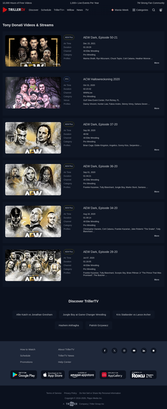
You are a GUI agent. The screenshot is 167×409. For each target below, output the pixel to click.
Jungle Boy (120, 187)
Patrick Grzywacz (98, 325)
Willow (70, 9)
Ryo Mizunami (102, 58)
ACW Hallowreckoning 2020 (101, 79)
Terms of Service (53, 393)
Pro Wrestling (89, 55)
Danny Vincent (89, 104)
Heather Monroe (143, 58)
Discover (33, 9)
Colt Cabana (128, 58)
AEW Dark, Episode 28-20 (100, 251)
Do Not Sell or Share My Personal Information (100, 393)
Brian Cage (88, 145)
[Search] (153, 10)
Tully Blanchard (107, 187)
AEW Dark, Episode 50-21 (100, 37)
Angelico (113, 145)
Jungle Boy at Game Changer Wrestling (84, 314)
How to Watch (27, 349)
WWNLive (87, 93)
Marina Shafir (89, 58)
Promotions (26, 362)
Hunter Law (103, 104)
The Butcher (99, 275)
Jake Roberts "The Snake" (143, 229)
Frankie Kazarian (91, 187)
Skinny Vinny (127, 104)
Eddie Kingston (101, 145)
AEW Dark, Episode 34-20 (100, 208)
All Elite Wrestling (91, 51)
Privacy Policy (70, 393)
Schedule (46, 9)
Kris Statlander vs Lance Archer (133, 314)
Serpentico (134, 145)
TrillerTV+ (59, 9)
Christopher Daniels (92, 229)
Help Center (64, 362)
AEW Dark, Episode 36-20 (100, 166)
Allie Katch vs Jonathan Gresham (34, 314)
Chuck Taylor (116, 58)
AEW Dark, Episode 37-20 (100, 124)
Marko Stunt (131, 187)
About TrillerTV (66, 349)
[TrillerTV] (14, 10)
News (80, 9)
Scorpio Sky (120, 273)
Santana (142, 187)
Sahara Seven (141, 104)
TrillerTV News (66, 355)
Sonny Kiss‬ (123, 145)
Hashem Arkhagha (69, 325)
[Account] (160, 10)
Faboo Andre (115, 104)
